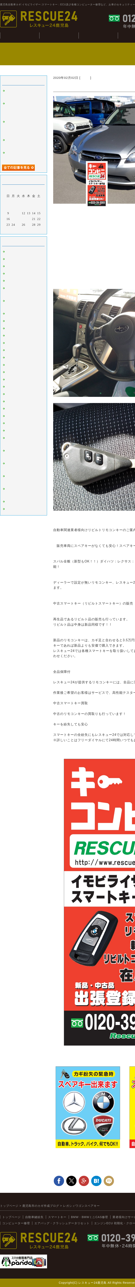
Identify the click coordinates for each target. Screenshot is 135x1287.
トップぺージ (20, 35)
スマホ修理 (14, 501)
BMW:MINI (14, 416)
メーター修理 (16, 509)
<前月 (15, 230)
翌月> (32, 230)
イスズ (11, 401)
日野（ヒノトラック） (22, 408)
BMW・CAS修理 (98, 35)
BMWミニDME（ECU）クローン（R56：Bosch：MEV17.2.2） (24, 127)
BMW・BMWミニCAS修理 (89, 1217)
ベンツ (11, 313)
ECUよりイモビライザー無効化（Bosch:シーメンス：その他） (24, 109)
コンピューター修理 (16, 1223)
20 (28, 219)
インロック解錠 (17, 281)
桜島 (9, 328)
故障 (9, 273)
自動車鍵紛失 (59, 35)
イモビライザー (17, 259)
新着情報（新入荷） (21, 430)
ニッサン (12, 350)
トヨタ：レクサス (19, 343)
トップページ (11, 1217)
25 (18, 224)
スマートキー (16, 251)
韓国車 (11, 321)
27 (28, 224)
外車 (9, 266)
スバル (85, 77)
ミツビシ (12, 379)
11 (18, 213)
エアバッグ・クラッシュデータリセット (62, 1223)
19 (23, 219)
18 (18, 219)
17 (13, 219)
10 (13, 213)
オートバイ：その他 (21, 335)
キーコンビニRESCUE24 (24, 423)
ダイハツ (12, 394)
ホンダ (11, 357)
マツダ (11, 365)
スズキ (11, 386)
